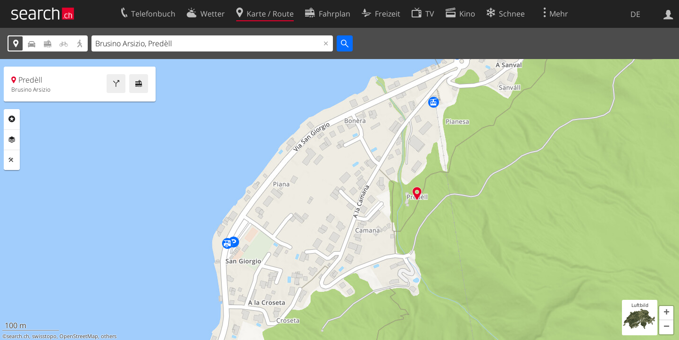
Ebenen (12, 140)
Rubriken (12, 119)
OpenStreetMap (78, 336)
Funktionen (12, 160)
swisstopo (44, 336)
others (108, 336)
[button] (666, 313)
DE (635, 14)
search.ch (18, 336)
